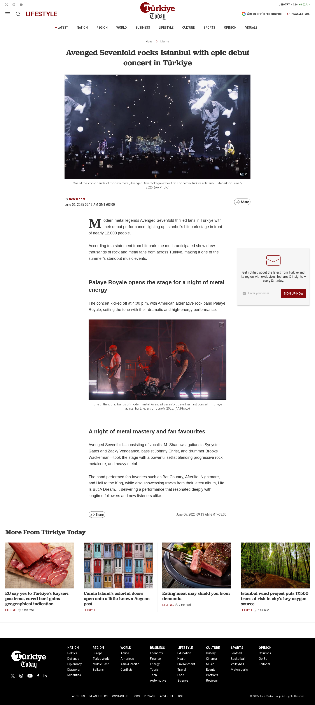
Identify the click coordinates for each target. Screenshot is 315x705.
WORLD (121, 27)
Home (149, 41)
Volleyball (237, 664)
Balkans (98, 669)
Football (236, 653)
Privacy (149, 696)
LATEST (63, 27)
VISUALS (251, 27)
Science (182, 680)
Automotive (158, 680)
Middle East (101, 664)
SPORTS (209, 27)
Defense (73, 659)
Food (180, 675)
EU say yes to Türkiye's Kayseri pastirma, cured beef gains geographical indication (36, 598)
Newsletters (98, 696)
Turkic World (101, 659)
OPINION (230, 27)
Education (184, 653)
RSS (180, 696)
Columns (265, 653)
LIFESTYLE (166, 27)
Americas (127, 659)
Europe (98, 653)
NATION (82, 27)
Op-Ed (263, 659)
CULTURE (188, 27)
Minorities (74, 675)
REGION (102, 27)
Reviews (212, 680)
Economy (156, 653)
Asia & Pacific (130, 664)
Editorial (264, 664)
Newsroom (77, 199)
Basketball (238, 659)
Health (181, 659)
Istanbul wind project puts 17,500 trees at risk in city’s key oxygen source (274, 598)
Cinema (211, 659)
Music (210, 664)
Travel (181, 669)
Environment (186, 664)
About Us (78, 696)
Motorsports (239, 669)
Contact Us (120, 696)
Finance (155, 659)
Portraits (212, 675)
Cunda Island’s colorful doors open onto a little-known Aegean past (117, 598)
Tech (153, 675)
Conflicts (127, 669)
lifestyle (41, 14)
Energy (155, 664)
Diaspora (73, 669)
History (211, 653)
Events (210, 669)
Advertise (167, 696)
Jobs (136, 696)
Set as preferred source (262, 14)
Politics (72, 653)
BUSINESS (142, 27)
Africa (125, 653)
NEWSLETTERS (298, 14)
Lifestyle (164, 41)
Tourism (155, 669)
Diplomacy (74, 664)
